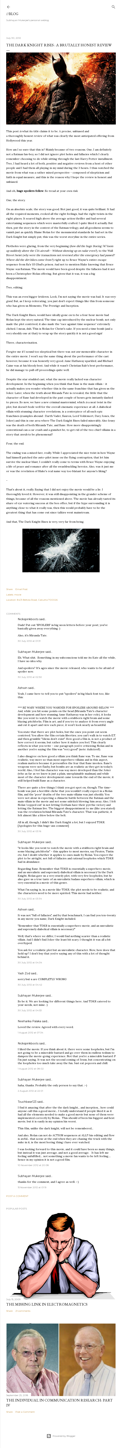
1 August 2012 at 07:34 (30, 1032)
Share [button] (9, 589)
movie (17, 594)
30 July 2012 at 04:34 (30, 962)
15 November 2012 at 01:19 (32, 1187)
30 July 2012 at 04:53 (30, 1010)
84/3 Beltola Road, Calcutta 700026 (37, 599)
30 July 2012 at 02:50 (30, 677)
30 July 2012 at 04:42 (30, 984)
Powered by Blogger (61, 1436)
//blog (12, 14)
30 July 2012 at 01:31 (29, 640)
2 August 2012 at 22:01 (30, 1090)
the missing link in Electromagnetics (46, 1304)
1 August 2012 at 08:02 (31, 1068)
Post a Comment (17, 1196)
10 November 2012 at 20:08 (33, 1165)
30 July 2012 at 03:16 (29, 831)
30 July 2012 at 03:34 (30, 898)
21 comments (22, 1310)
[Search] (113, 6)
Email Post (21, 589)
